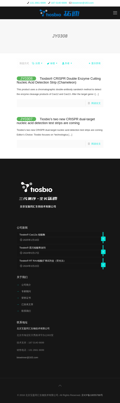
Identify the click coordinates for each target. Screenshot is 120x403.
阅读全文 (96, 103)
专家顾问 (26, 291)
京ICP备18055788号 (92, 395)
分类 (37, 63)
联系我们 (26, 311)
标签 (52, 63)
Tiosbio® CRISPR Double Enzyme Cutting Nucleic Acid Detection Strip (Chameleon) (59, 80)
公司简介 (26, 284)
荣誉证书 (26, 297)
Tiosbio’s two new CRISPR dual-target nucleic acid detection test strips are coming (56, 121)
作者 (67, 63)
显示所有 (94, 63)
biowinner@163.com (83, 2)
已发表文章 (27, 304)
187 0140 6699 (59, 2)
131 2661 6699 (38, 2)
